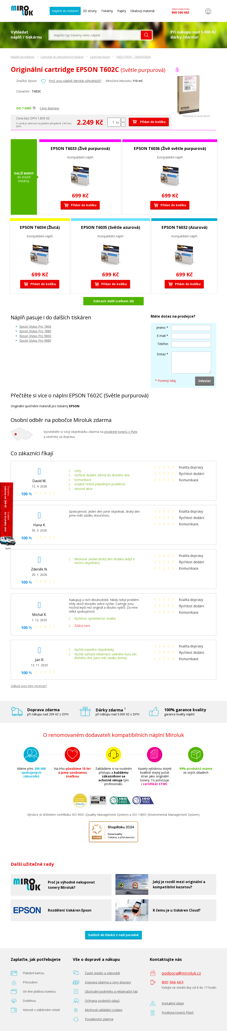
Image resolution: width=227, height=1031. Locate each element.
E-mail (161, 336)
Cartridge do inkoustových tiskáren (62, 57)
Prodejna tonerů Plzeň (178, 1012)
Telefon (162, 344)
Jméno (161, 327)
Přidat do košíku (149, 122)
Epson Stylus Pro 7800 (35, 326)
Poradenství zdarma (99, 1019)
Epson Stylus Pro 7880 (35, 331)
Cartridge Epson (100, 57)
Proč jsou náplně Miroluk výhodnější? (75, 81)
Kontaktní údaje (173, 1003)
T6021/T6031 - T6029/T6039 (133, 57)
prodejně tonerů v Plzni (120, 432)
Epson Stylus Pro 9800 (35, 336)
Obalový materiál (142, 11)
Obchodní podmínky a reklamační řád (111, 991)
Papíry (121, 11)
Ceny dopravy (49, 108)
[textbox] (95, 35)
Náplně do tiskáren (65, 11)
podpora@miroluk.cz (181, 973)
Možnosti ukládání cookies (103, 1010)
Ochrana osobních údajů (102, 1001)
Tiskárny (107, 11)
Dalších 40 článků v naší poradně (113, 935)
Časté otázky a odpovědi (102, 973)
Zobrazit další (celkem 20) (113, 301)
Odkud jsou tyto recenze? (29, 686)
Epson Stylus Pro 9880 (35, 340)
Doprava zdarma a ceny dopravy (108, 982)
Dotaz (161, 354)
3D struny (90, 11)
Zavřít (8, 548)
